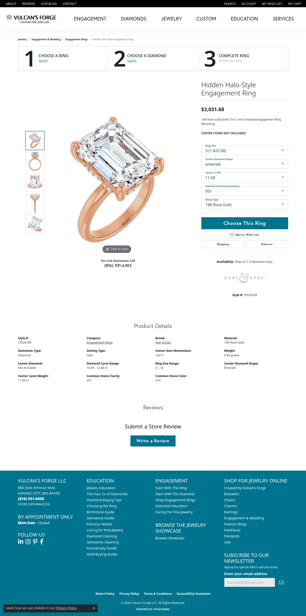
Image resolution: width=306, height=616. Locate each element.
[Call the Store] (31, 498)
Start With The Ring (171, 488)
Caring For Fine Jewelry (174, 512)
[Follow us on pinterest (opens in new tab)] (35, 542)
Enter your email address (245, 573)
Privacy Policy (129, 594)
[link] (10, 3)
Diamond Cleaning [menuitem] (102, 536)
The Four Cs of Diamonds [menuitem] (107, 494)
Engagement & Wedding (46, 39)
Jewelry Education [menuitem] (101, 488)
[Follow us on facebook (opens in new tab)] (41, 542)
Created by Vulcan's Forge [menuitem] (245, 488)
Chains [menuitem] (229, 500)
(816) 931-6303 (118, 265)
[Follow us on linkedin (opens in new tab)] (20, 542)
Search (43, 60)
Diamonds (133, 18)
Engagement (90, 18)
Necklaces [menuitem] (232, 530)
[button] (229, 3)
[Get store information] (34, 504)
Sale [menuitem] (227, 542)
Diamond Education (172, 506)
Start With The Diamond (175, 494)
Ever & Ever (163, 342)
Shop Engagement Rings (176, 500)
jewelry (22, 39)
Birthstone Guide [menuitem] (101, 512)
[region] (117, 182)
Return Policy (105, 594)
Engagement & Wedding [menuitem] (244, 518)
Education (244, 18)
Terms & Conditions (158, 594)
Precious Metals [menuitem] (99, 524)
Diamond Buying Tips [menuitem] (104, 500)
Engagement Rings (76, 39)
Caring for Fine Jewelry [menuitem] (105, 530)
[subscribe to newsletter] (281, 582)
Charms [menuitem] (230, 506)
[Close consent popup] (93, 608)
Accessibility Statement (194, 594)
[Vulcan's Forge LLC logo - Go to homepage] (32, 19)
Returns (266, 244)
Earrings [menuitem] (231, 512)
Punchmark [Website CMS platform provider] (162, 609)
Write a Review (153, 441)
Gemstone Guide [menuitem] (100, 518)
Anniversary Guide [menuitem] (102, 548)
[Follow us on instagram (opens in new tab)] (28, 542)
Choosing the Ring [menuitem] (102, 506)
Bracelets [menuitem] (231, 494)
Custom (206, 18)
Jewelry (171, 18)
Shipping (223, 244)
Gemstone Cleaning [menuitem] (103, 542)
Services (283, 18)
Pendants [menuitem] (232, 536)
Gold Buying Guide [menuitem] (102, 554)
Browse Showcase (170, 538)
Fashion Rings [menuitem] (235, 524)
